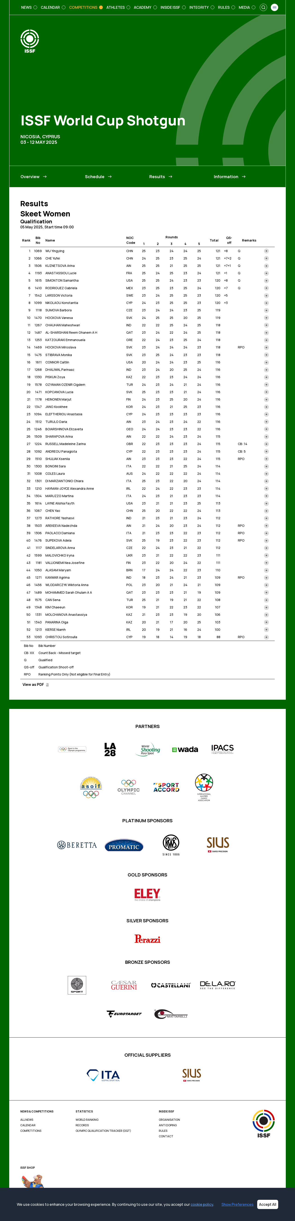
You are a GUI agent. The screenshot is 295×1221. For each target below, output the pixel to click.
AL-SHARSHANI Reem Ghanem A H (71, 332)
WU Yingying (54, 251)
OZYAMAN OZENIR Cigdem (65, 384)
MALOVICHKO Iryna (59, 555)
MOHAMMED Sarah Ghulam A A (68, 592)
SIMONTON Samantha (62, 280)
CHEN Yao (52, 510)
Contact (166, 1136)
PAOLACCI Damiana (60, 533)
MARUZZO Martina (59, 496)
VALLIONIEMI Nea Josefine (65, 562)
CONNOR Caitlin (57, 362)
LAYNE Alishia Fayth (59, 503)
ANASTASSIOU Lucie (61, 273)
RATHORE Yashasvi (59, 518)
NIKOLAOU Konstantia (61, 303)
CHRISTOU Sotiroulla (61, 637)
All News (26, 1120)
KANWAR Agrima (57, 577)
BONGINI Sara (55, 466)
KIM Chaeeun (55, 607)
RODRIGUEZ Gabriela (61, 288)
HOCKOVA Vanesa (59, 318)
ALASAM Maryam (58, 570)
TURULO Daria (56, 421)
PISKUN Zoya (55, 377)
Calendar (27, 1125)
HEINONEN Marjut (58, 399)
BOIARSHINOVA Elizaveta (64, 429)
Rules (163, 1131)
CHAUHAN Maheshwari (62, 325)
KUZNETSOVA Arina (60, 265)
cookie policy (202, 1204)
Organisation (169, 1120)
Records (82, 1125)
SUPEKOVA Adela (58, 540)
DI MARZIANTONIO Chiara (64, 481)
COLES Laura (55, 473)
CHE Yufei (52, 258)
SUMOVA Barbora (58, 310)
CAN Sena (52, 600)
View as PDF (36, 684)
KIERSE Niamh (55, 629)
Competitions (30, 1131)
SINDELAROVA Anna (60, 548)
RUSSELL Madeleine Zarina (65, 444)
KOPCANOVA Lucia (59, 392)
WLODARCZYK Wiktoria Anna (66, 585)
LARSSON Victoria (58, 295)
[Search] (263, 7)
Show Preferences (237, 1204)
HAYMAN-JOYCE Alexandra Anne (69, 488)
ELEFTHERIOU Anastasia (63, 414)
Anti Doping (168, 1125)
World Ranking (87, 1120)
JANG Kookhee (56, 406)
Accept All (267, 1204)
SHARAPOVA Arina (59, 436)
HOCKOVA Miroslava (60, 347)
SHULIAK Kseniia (57, 459)
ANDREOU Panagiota (61, 451)
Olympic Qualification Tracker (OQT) (103, 1131)
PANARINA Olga (56, 622)
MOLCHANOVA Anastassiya (66, 614)
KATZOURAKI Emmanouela (65, 340)
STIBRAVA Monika (58, 355)
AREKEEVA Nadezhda (61, 525)
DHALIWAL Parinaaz (59, 369)
